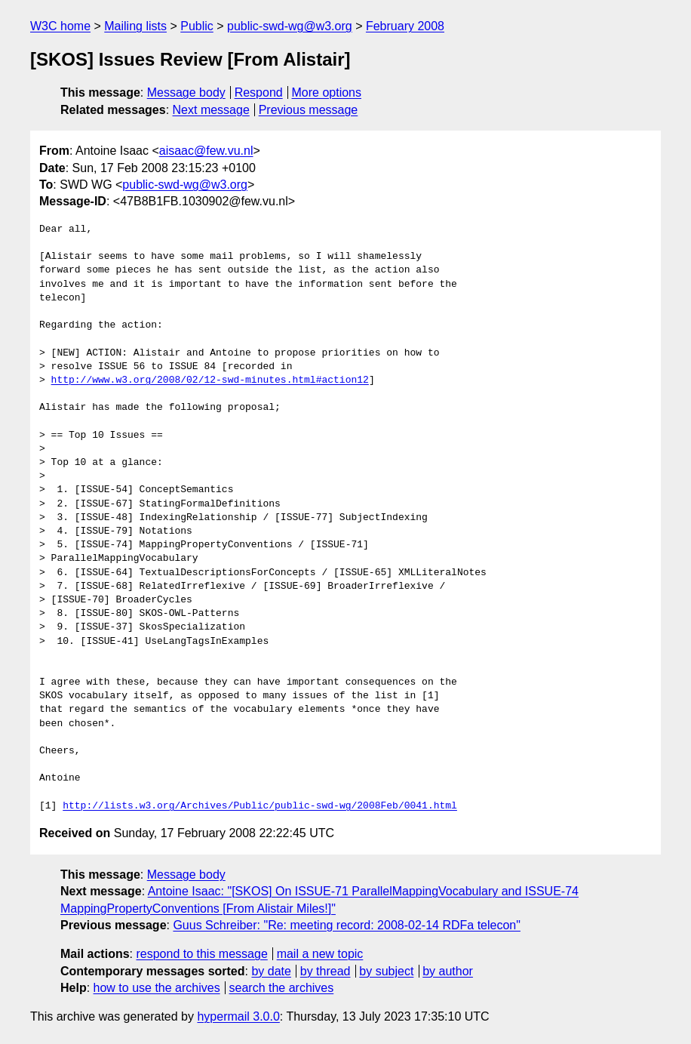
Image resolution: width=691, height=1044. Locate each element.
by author (447, 971)
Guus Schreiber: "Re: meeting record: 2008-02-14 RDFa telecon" (346, 925)
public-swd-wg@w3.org (289, 26)
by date (270, 971)
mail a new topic (320, 953)
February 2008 (405, 26)
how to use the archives (157, 987)
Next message (211, 109)
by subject (386, 971)
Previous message (308, 109)
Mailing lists (135, 26)
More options (327, 92)
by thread (325, 971)
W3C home (60, 26)
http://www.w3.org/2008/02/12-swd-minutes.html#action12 (210, 380)
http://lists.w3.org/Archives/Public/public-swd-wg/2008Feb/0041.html (260, 806)
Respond (259, 92)
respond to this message (201, 953)
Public (196, 26)
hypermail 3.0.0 (238, 1016)
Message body (186, 92)
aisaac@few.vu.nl (206, 150)
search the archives (281, 987)
